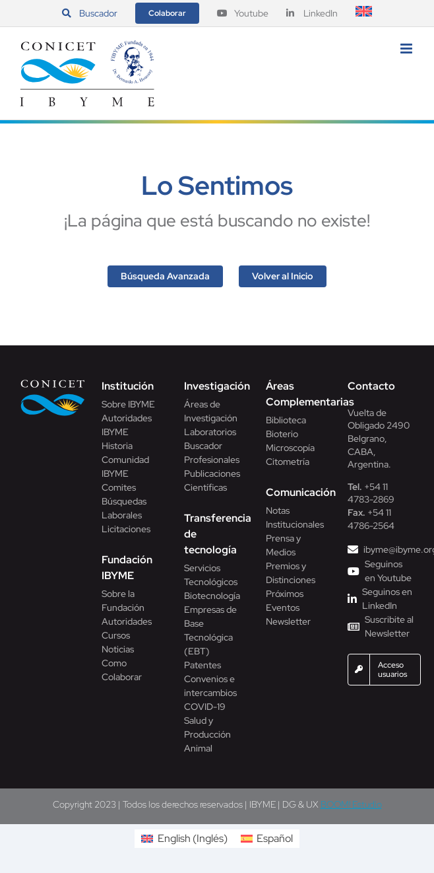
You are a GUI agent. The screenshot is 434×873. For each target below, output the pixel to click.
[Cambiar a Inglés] (364, 13)
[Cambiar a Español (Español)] (266, 838)
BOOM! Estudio (351, 804)
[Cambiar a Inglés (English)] (184, 838)
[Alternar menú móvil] (407, 48)
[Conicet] (53, 383)
